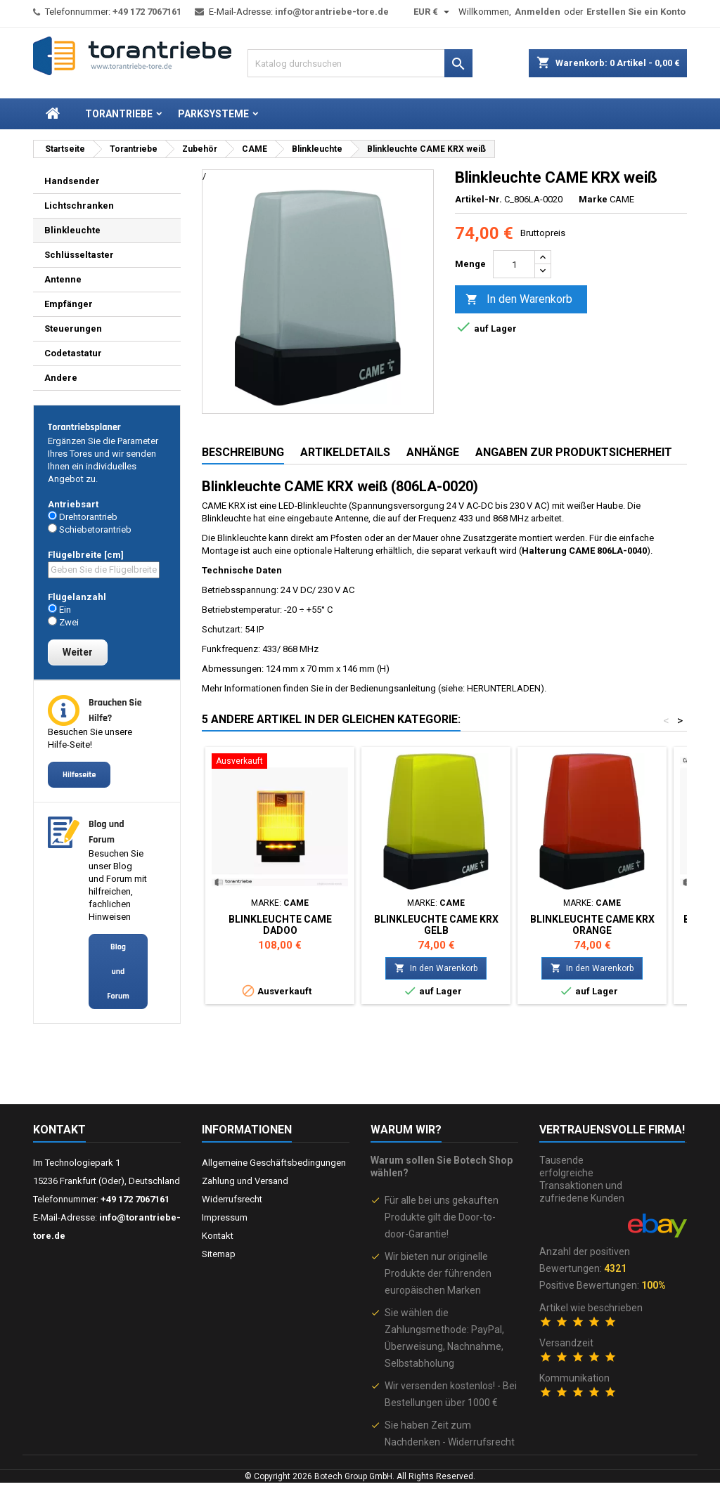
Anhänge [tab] (432, 452)
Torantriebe (119, 113)
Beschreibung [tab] (243, 452)
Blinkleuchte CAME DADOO (280, 925)
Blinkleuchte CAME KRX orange (592, 925)
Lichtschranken (79, 205)
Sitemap (219, 1254)
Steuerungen (73, 328)
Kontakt (59, 1129)
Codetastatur (73, 353)
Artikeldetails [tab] (345, 452)
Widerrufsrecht (232, 1199)
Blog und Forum (118, 971)
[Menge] (514, 264)
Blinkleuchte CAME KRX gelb (436, 925)
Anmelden (537, 11)
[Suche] (360, 63)
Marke (593, 199)
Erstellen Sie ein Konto (636, 11)
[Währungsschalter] (433, 12)
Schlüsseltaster (79, 254)
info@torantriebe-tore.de (332, 11)
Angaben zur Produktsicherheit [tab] (573, 452)
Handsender (72, 181)
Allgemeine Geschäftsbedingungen (274, 1162)
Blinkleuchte (72, 230)
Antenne (63, 279)
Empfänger (68, 304)
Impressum (225, 1217)
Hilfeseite (79, 774)
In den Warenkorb (518, 299)
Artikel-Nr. (478, 199)
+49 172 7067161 (146, 11)
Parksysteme (213, 113)
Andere (60, 377)
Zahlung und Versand (245, 1181)
